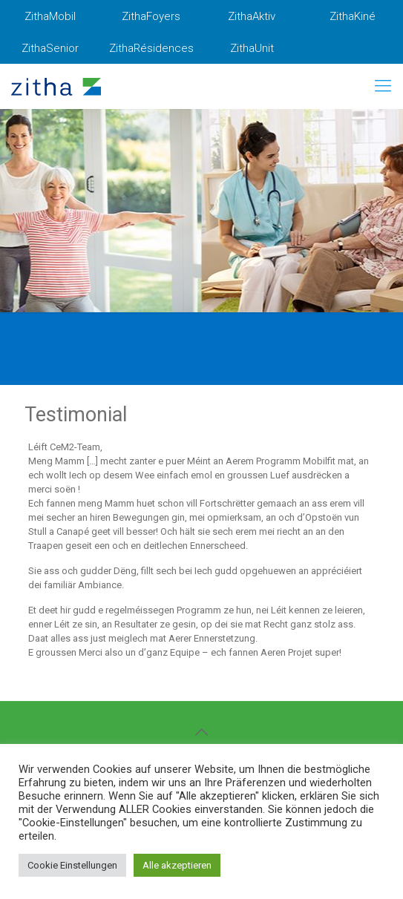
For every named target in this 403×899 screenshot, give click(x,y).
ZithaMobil (50, 16)
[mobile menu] (383, 86)
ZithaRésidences (151, 48)
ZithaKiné (353, 16)
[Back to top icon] (201, 732)
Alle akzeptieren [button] (177, 865)
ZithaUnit (252, 48)
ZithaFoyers (151, 16)
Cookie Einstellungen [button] (72, 865)
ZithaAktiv (251, 16)
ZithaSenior (50, 48)
